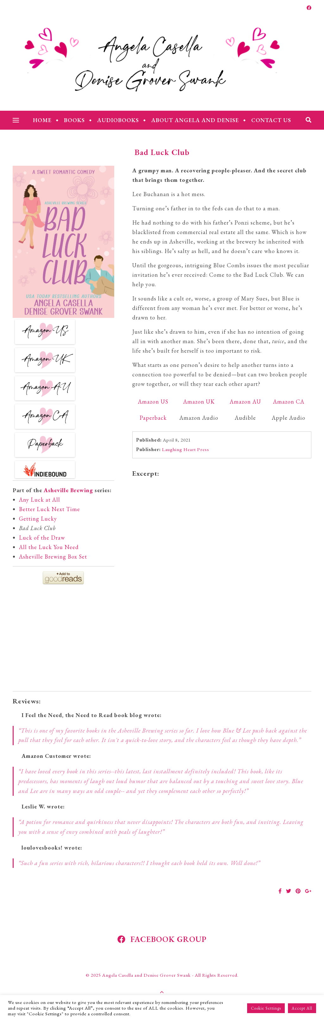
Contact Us (271, 120)
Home (42, 120)
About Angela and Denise (195, 120)
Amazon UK (199, 401)
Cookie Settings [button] (266, 1008)
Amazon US (153, 401)
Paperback (153, 417)
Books (74, 120)
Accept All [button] (302, 1008)
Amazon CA (288, 401)
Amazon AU (245, 401)
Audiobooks (118, 120)
